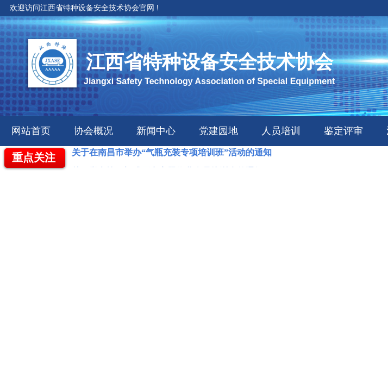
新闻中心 (156, 130)
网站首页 (31, 130)
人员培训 (281, 130)
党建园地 (218, 130)
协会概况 (93, 130)
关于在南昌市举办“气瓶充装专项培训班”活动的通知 (172, 153)
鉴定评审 (343, 130)
